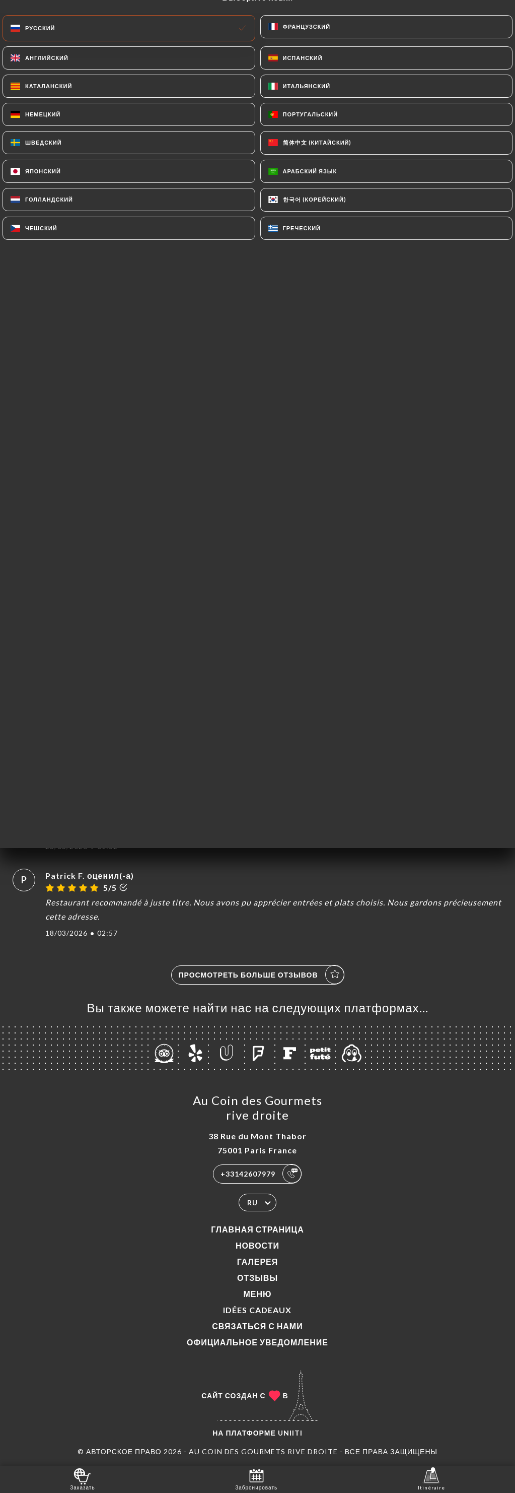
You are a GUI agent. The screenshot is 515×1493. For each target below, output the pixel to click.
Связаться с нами (257, 1326)
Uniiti (290, 1433)
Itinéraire (431, 1478)
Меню (257, 1294)
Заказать (82, 1478)
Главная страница (257, 1229)
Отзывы (257, 1277)
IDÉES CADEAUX (257, 1310)
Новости (257, 1245)
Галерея (257, 1261)
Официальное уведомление (257, 1342)
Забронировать (256, 1478)
